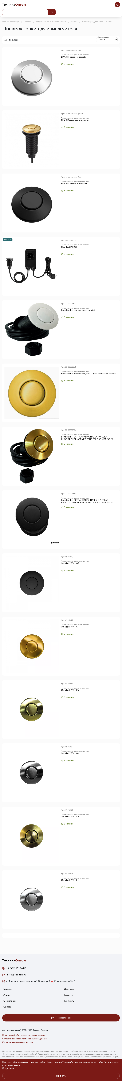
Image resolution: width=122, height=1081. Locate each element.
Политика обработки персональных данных (23, 1035)
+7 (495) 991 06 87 (16, 968)
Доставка (69, 989)
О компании (9, 1001)
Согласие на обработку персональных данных (24, 1038)
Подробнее (8, 1068)
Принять (61, 1076)
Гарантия (68, 995)
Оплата (7, 1007)
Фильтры (11, 39)
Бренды (7, 989)
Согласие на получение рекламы (17, 1042)
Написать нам (61, 1018)
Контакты (69, 1001)
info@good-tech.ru (16, 974)
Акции (6, 995)
